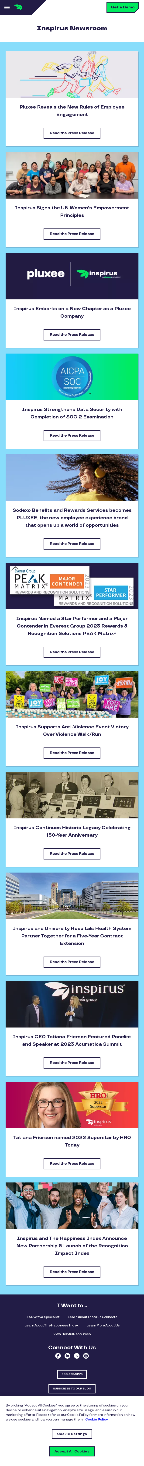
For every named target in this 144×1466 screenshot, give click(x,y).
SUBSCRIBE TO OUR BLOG (72, 1388)
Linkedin (67, 1356)
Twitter (76, 1356)
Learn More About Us (103, 1325)
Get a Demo (123, 7)
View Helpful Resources (72, 1334)
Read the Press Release (72, 133)
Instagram (86, 1356)
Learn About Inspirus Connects (92, 1317)
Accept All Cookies (72, 1451)
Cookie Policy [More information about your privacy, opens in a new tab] (96, 1419)
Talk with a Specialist (43, 1317)
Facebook (58, 1356)
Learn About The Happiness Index (51, 1325)
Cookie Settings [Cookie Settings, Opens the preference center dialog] (72, 1434)
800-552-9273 (72, 1374)
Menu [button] (7, 7)
